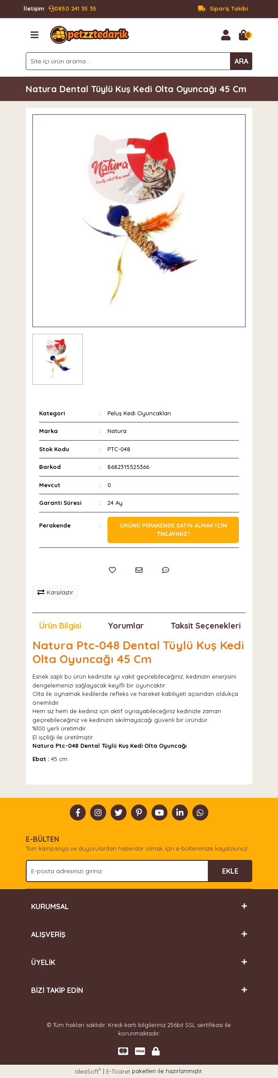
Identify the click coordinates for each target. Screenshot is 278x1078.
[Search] (139, 61)
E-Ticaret (118, 1071)
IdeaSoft (88, 1071)
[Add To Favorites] (112, 570)
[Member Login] (225, 35)
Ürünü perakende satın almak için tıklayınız (173, 530)
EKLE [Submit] (230, 871)
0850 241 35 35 (60, 8)
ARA (241, 61)
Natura (117, 430)
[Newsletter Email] (139, 871)
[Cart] (243, 35)
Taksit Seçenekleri (206, 626)
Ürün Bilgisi (60, 626)
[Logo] (89, 34)
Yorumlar (126, 626)
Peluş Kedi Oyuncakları (139, 413)
